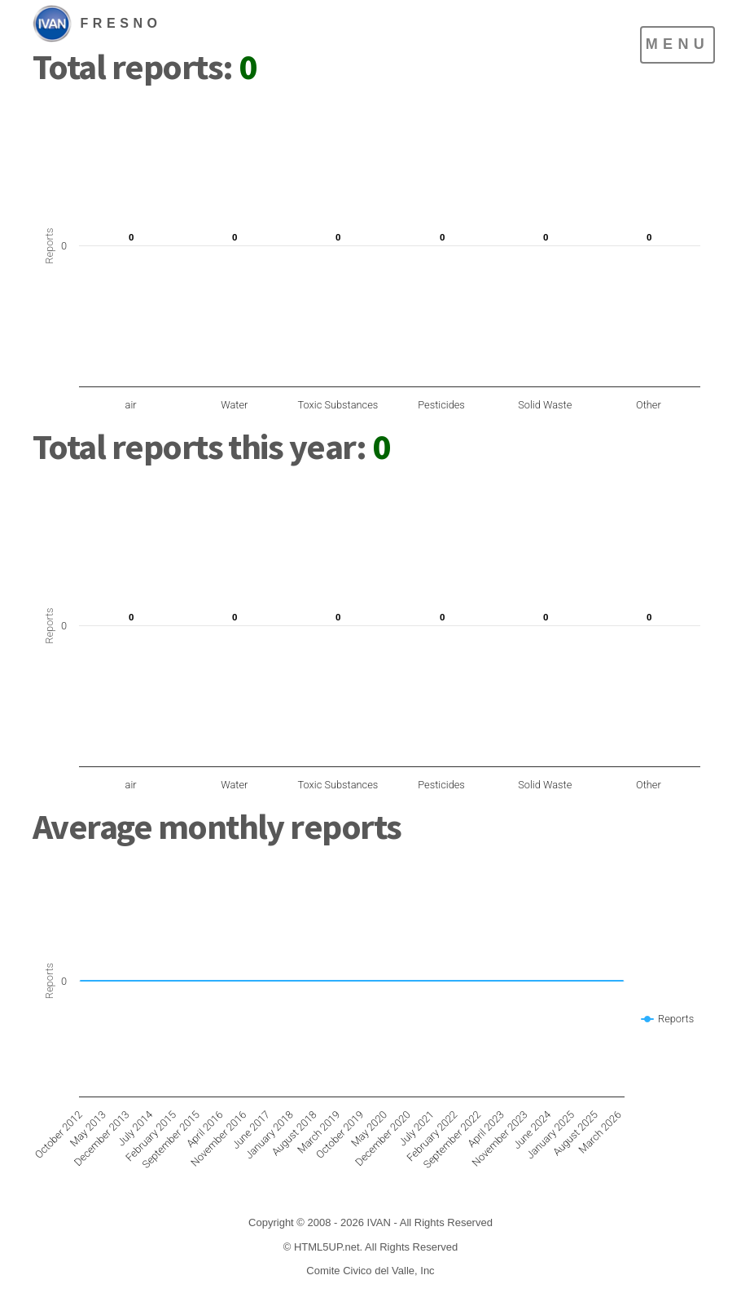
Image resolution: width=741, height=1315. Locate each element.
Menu (677, 44)
